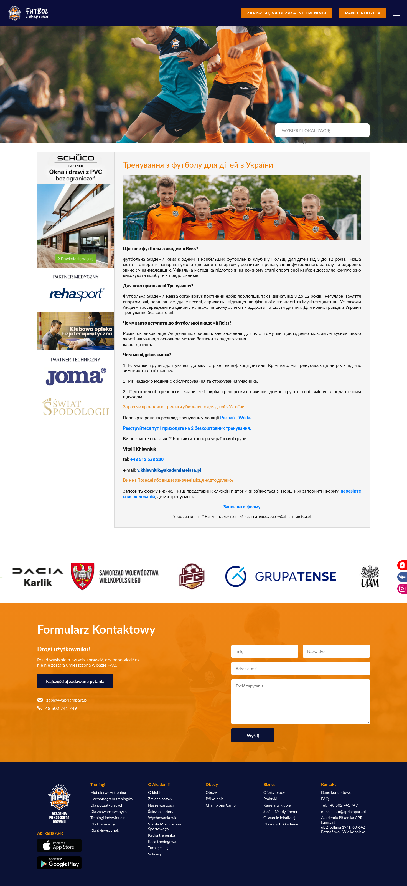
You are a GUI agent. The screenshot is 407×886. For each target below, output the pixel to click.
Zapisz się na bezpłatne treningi (286, 13)
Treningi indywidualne (109, 817)
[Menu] (396, 13)
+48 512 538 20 (145, 459)
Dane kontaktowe (336, 792)
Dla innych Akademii (280, 824)
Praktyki (270, 799)
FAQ (325, 799)
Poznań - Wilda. (235, 417)
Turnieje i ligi (158, 847)
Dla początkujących (106, 805)
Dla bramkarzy (102, 824)
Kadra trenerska (161, 835)
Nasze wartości (161, 805)
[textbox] (321, 130)
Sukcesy (155, 854)
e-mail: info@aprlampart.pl (343, 811)
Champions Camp (221, 805)
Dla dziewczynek (104, 830)
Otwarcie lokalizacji (279, 817)
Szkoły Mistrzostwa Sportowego (164, 826)
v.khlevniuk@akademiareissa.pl (169, 470)
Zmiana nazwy (160, 799)
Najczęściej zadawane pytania (75, 681)
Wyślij (253, 735)
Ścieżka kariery (160, 811)
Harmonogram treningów (111, 799)
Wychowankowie (162, 817)
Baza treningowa (162, 841)
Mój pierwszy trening (108, 792)
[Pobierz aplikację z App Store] (59, 845)
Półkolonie (215, 799)
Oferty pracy (274, 792)
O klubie (155, 792)
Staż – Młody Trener (280, 811)
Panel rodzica (362, 13)
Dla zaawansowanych (108, 811)
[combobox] (321, 130)
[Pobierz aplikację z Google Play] (59, 863)
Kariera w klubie (277, 805)
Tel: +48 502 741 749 (339, 805)
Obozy (211, 792)
